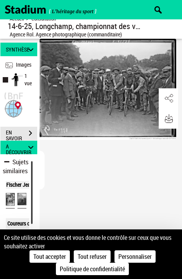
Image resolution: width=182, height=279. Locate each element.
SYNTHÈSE (21, 49)
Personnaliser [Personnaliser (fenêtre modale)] (135, 256)
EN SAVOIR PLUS (21, 134)
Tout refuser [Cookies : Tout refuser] (92, 256)
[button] (13, 108)
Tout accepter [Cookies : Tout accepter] (49, 256)
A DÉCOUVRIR (21, 147)
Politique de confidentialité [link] (92, 269)
